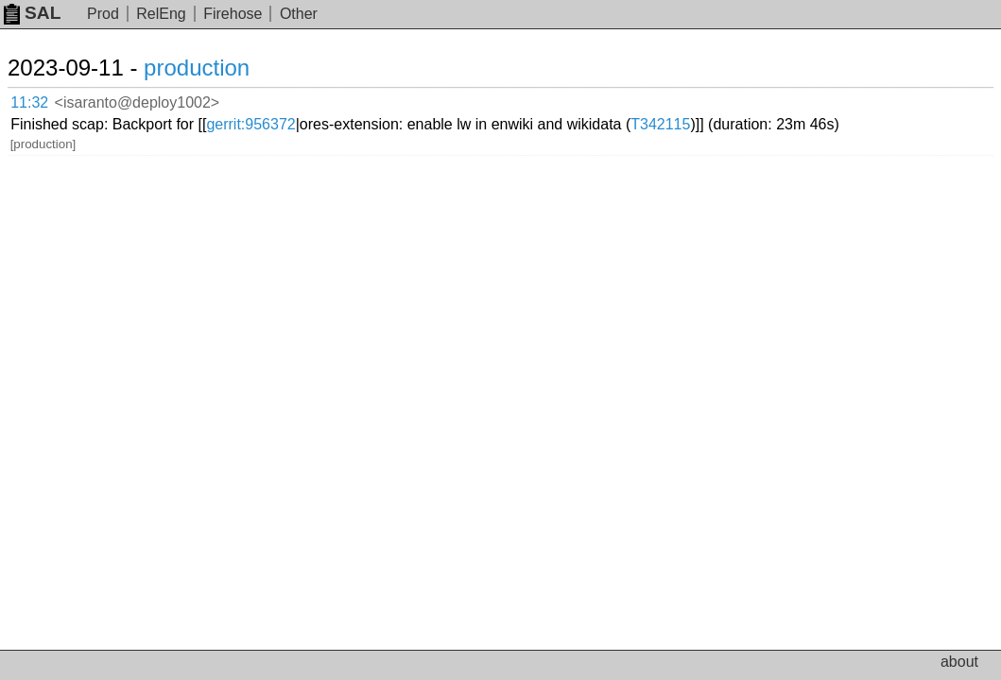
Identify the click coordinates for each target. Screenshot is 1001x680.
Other (299, 14)
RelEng (160, 14)
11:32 (48, 100)
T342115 (250, 114)
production (219, 67)
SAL (32, 13)
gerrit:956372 (455, 99)
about (959, 662)
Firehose (232, 14)
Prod (103, 14)
